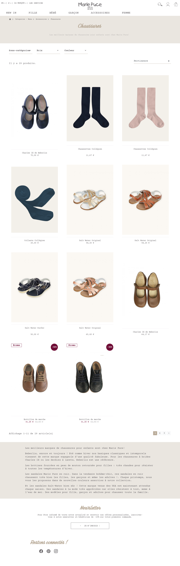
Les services (36, 3)
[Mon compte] (168, 4)
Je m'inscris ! (91, 526)
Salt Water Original (90, 240)
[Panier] (176, 4)
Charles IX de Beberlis (34, 153)
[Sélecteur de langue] (4, 3)
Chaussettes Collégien (90, 149)
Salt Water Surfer (34, 328)
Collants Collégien (34, 240)
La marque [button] (19, 3)
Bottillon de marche (34, 419)
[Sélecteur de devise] (10, 3)
